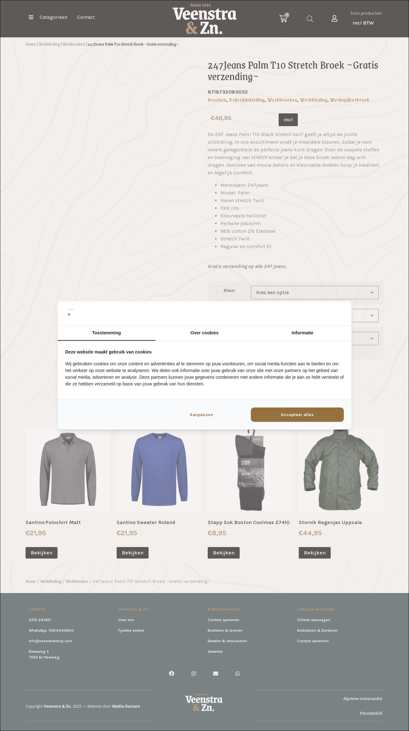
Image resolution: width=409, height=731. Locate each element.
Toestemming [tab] (106, 332)
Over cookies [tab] (204, 332)
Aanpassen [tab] (201, 414)
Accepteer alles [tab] (297, 414)
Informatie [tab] (302, 332)
